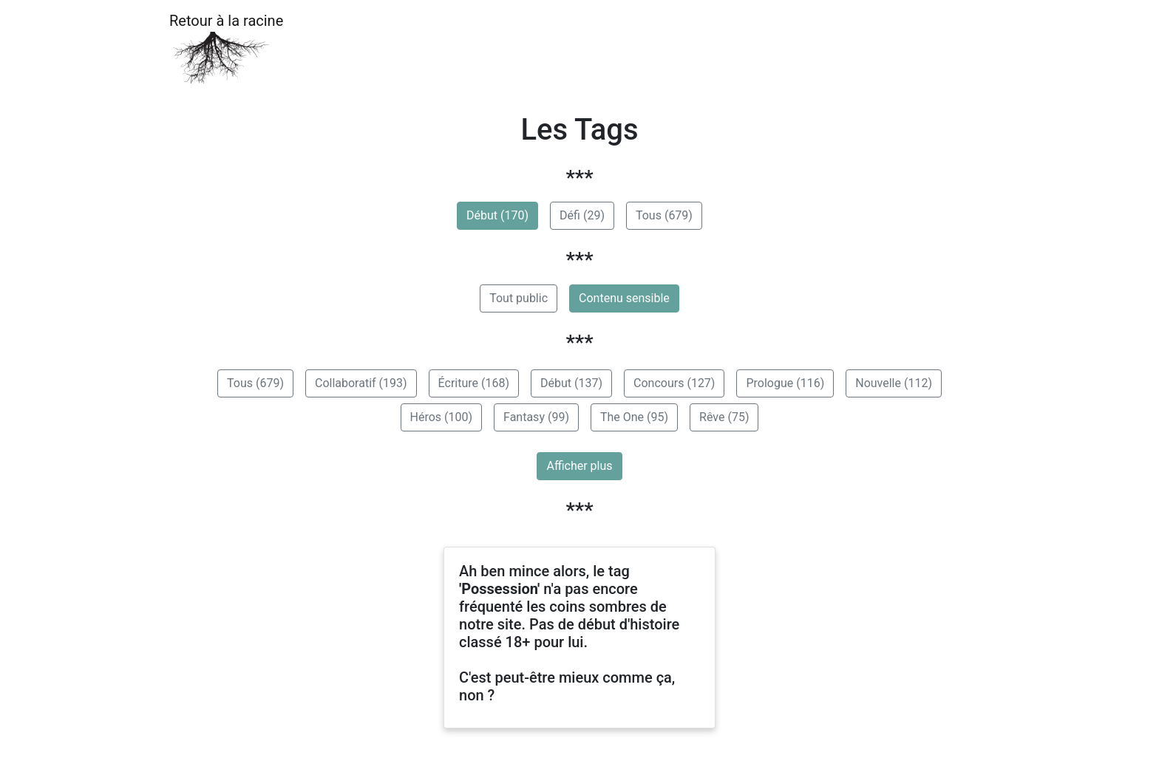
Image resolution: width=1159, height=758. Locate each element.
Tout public (518, 298)
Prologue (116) (785, 383)
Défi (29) (582, 215)
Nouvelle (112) (893, 383)
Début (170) (497, 215)
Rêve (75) (724, 417)
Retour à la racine (226, 48)
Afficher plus (579, 466)
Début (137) (571, 383)
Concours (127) (674, 383)
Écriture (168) (473, 383)
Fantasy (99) (536, 417)
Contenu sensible (624, 298)
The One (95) (634, 417)
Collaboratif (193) (361, 383)
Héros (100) (441, 417)
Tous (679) (664, 215)
